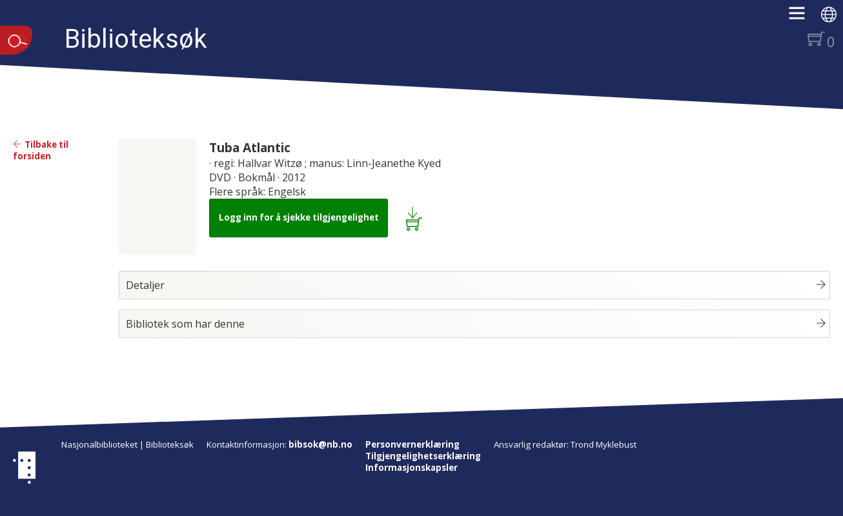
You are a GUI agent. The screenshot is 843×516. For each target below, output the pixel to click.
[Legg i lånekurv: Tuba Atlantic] (416, 218)
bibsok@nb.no (320, 444)
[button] (803, 17)
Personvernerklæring (412, 444)
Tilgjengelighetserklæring (423, 456)
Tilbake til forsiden (40, 150)
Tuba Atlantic (249, 147)
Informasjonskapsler (411, 467)
